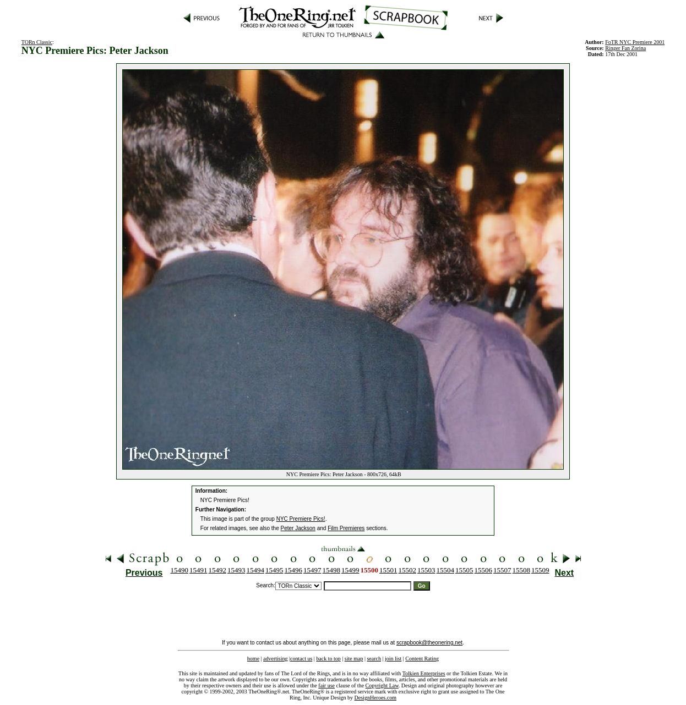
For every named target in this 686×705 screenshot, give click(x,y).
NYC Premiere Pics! (300, 519)
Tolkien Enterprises (423, 673)
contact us (301, 659)
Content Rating (422, 659)
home (253, 659)
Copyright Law (382, 685)
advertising (275, 659)
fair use (326, 685)
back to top (328, 659)
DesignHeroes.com (375, 698)
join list (393, 659)
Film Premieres (346, 528)
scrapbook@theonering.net (429, 643)
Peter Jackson (298, 528)
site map (354, 659)
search (374, 659)
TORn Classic (36, 42)
